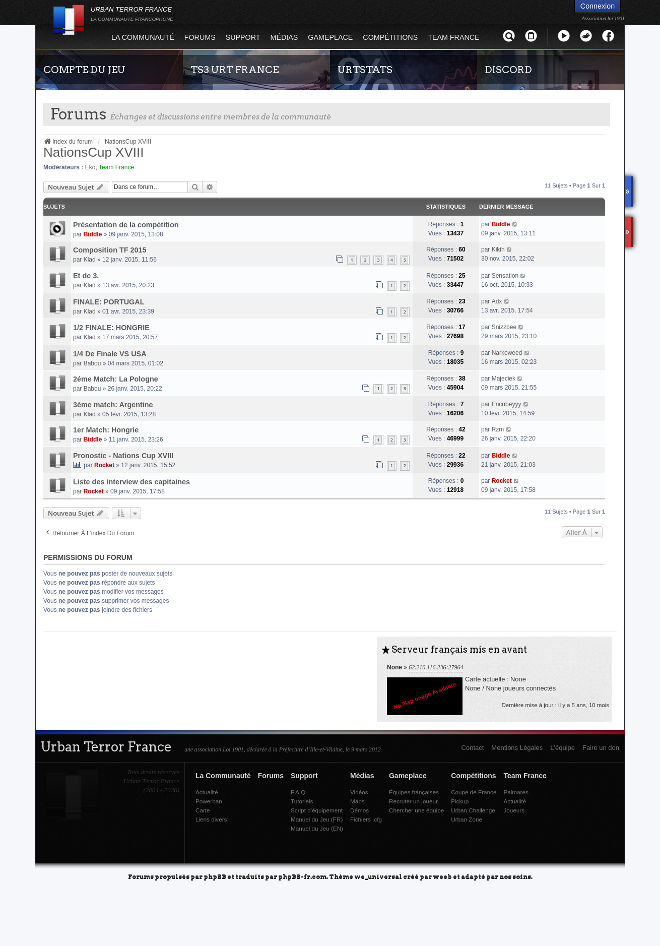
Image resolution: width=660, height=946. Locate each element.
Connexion (597, 6)
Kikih (498, 249)
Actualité (206, 792)
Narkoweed (507, 352)
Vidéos (359, 792)
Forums (200, 37)
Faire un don (600, 747)
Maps (357, 801)
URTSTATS (365, 69)
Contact (472, 747)
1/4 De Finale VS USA (110, 354)
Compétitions (390, 37)
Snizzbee (504, 327)
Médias (284, 37)
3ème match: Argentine (113, 405)
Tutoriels (302, 801)
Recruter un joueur (413, 801)
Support (243, 37)
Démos (359, 810)
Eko (90, 167)
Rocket (104, 465)
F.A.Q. (299, 792)
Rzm (498, 429)
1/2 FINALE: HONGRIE (111, 328)
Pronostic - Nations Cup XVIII (123, 456)
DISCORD (508, 69)
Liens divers (211, 819)
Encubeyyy (506, 404)
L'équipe (562, 747)
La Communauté (142, 37)
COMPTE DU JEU (84, 69)
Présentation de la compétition (126, 225)
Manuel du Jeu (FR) (317, 819)
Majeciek (503, 378)
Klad (90, 259)
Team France (453, 37)
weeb (442, 876)
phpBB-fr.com (302, 876)
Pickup (460, 801)
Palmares (515, 792)
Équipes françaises (414, 792)
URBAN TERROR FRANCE (132, 14)
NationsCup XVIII (93, 152)
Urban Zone (466, 819)
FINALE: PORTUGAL (109, 302)
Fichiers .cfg (366, 819)
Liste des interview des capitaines (131, 482)
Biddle (93, 234)
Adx (497, 301)
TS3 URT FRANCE (234, 69)
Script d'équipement (317, 810)
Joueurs (513, 810)
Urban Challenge (473, 810)
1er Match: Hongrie (106, 430)
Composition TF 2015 (110, 250)
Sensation (505, 275)
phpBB (215, 876)
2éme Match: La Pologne (115, 379)
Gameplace (330, 37)
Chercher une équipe (416, 810)
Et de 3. (86, 276)
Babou (92, 363)
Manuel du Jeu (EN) (317, 828)
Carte (202, 810)
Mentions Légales (517, 747)
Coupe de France (473, 792)
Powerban (208, 801)
